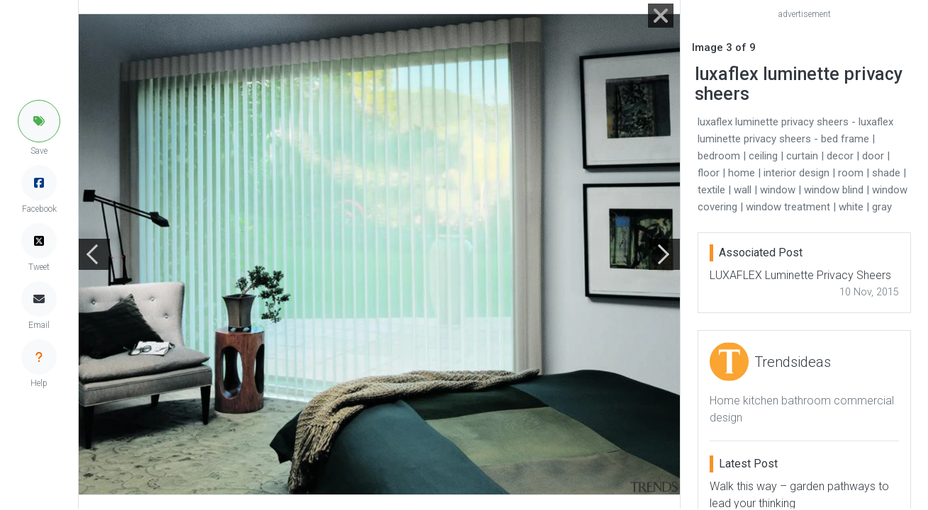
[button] (39, 121)
